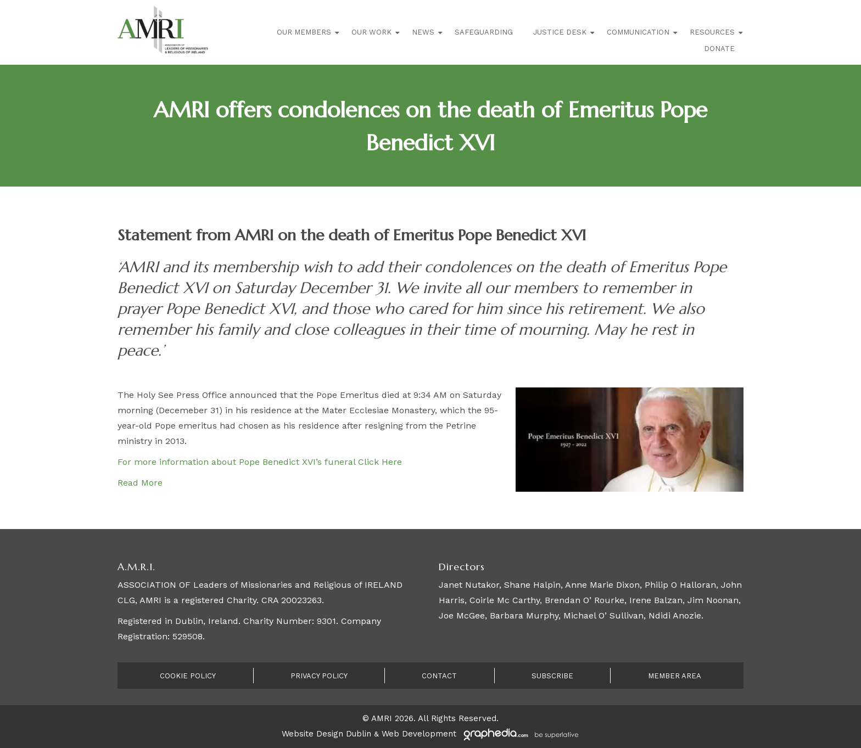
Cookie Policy (188, 676)
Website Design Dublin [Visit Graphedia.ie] (326, 734)
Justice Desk (559, 32)
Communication (638, 32)
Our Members (304, 32)
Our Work (371, 32)
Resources (712, 32)
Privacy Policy (319, 676)
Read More (140, 482)
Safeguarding (484, 32)
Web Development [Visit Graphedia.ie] (419, 734)
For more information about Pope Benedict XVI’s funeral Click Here (260, 462)
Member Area (674, 676)
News (423, 32)
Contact (439, 676)
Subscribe (552, 676)
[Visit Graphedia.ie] (519, 734)
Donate (719, 48)
